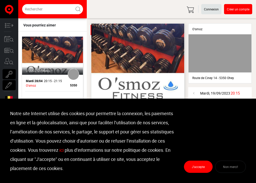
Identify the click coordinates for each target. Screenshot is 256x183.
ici (61, 150)
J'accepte (198, 167)
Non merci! (230, 167)
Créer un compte (238, 9)
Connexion (211, 9)
